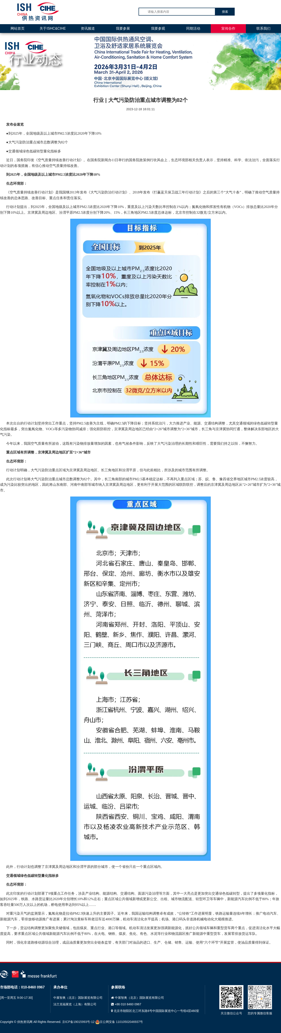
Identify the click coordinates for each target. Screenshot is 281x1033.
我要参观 (158, 28)
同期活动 (193, 28)
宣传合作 (228, 28)
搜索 (225, 11)
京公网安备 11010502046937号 (119, 1022)
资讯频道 (88, 28)
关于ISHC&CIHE (53, 28)
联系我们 (263, 28)
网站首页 (18, 28)
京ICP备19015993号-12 (78, 1022)
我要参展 (123, 28)
